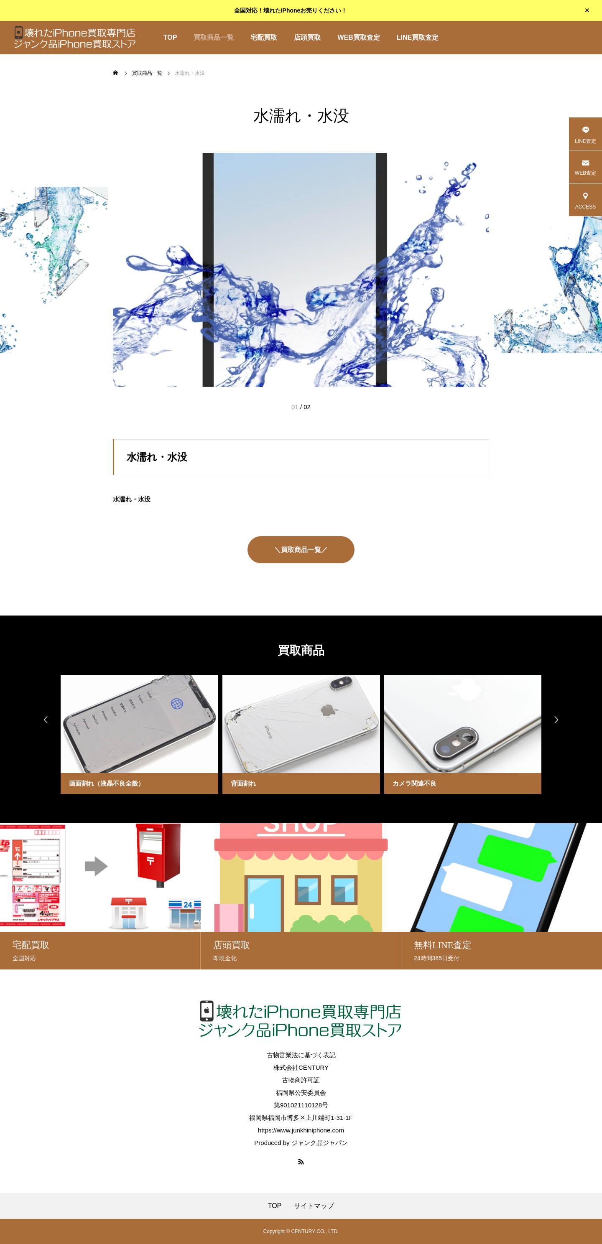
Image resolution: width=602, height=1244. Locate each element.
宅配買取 (263, 37)
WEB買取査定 (358, 37)
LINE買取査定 (418, 37)
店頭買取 (307, 37)
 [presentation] (44, 720)
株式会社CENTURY (301, 1067)
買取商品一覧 (214, 37)
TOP (170, 37)
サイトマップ (314, 1206)
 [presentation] (558, 720)
